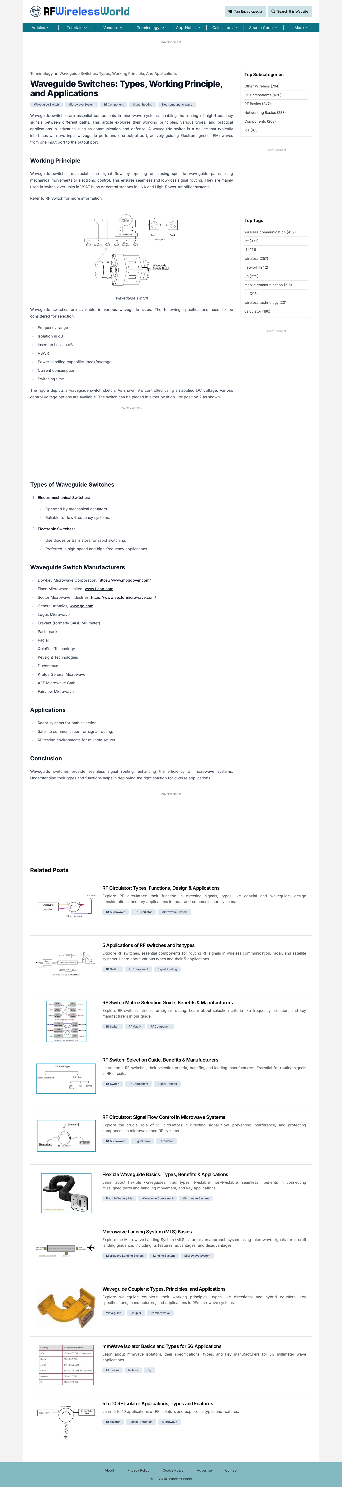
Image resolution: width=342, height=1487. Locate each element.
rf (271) (250, 249)
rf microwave (115, 912)
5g (149, 1370)
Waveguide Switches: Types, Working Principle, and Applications (118, 73)
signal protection (140, 1422)
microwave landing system (125, 1255)
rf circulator (143, 912)
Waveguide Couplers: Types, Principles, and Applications (164, 1289)
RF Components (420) (262, 95)
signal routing (142, 104)
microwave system (81, 104)
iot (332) (251, 241)
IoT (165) (251, 130)
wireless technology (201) (266, 302)
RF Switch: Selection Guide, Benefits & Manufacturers (160, 1060)
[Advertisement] (171, 55)
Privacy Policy (138, 1470)
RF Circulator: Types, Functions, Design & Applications (160, 888)
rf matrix (135, 1026)
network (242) (256, 267)
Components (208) (260, 121)
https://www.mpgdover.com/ (125, 580)
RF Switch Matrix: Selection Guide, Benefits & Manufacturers (167, 1002)
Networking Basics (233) (265, 112)
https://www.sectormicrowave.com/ (123, 597)
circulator (166, 1141)
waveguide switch (46, 104)
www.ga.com (81, 605)
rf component (114, 104)
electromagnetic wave (177, 104)
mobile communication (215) (268, 285)
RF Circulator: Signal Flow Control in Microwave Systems (163, 1117)
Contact (231, 1470)
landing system (164, 1255)
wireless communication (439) (270, 232)
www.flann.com (99, 588)
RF (80, 11)
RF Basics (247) (257, 103)
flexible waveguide (119, 1198)
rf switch (112, 969)
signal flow (142, 1141)
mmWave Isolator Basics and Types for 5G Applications (161, 1346)
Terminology (41, 73)
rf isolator (113, 1422)
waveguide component (157, 1198)
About (109, 1470)
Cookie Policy (173, 1470)
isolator (133, 1370)
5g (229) (251, 276)
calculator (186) (257, 311)
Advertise (204, 1470)
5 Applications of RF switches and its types (148, 945)
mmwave (112, 1370)
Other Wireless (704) (262, 86)
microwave (169, 1422)
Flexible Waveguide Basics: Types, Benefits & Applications (165, 1174)
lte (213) (251, 293)
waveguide (113, 1313)
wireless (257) (256, 258)
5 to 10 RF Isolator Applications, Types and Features (157, 1403)
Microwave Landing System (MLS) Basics (147, 1232)
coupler (136, 1313)
